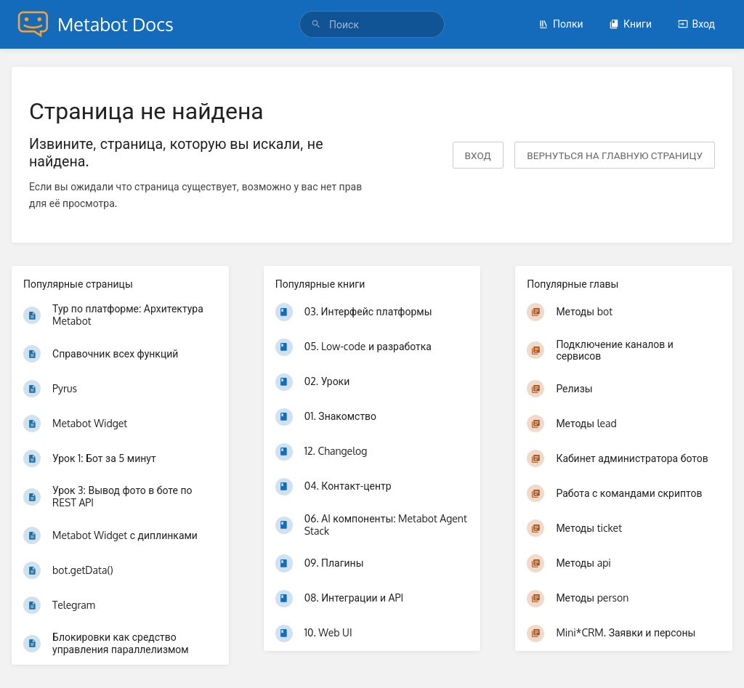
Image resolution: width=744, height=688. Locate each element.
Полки (560, 23)
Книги (630, 23)
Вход (696, 23)
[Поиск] (318, 24)
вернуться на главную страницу (615, 155)
